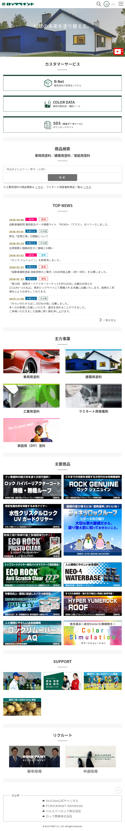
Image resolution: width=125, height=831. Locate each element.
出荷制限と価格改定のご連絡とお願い (31, 248)
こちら (39, 187)
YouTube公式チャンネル (63, 800)
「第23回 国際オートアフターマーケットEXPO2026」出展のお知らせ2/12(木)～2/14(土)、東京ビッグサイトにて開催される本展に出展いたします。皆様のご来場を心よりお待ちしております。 (61, 287)
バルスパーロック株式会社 (63, 811)
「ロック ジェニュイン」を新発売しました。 (35, 260)
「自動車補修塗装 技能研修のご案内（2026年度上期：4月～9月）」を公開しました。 (58, 272)
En (113, 4)
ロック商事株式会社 (59, 816)
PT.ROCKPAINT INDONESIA (64, 806)
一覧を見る (109, 320)
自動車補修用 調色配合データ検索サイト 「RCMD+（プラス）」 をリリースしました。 (59, 224)
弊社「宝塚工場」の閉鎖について (28, 236)
